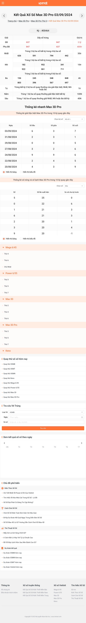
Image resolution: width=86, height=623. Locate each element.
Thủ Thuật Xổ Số (11, 528)
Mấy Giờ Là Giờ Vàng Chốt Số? (14, 533)
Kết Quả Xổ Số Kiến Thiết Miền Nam (35, 592)
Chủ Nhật (7, 267)
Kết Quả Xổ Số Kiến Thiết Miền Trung (35, 595)
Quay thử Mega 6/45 (11, 383)
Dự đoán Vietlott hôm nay (12, 567)
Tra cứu (43, 428)
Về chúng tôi (5, 590)
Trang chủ (12, 21)
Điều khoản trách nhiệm (9, 592)
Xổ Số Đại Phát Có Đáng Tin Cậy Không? (18, 502)
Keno (8, 350)
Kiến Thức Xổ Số (11, 488)
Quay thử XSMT (9, 369)
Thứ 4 (6, 254)
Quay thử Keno (8, 378)
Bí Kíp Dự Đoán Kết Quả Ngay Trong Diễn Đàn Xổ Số (22, 518)
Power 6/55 (58, 592)
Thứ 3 (6, 280)
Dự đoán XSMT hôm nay (12, 562)
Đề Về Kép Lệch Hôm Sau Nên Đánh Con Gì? (19, 542)
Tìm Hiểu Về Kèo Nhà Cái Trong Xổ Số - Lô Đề (20, 498)
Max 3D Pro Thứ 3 (39, 21)
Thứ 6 (6, 260)
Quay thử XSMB (9, 364)
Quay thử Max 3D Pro (11, 397)
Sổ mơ (73, 590)
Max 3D (56, 595)
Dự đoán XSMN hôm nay (12, 558)
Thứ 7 (6, 293)
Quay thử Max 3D (9, 392)
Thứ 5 (6, 286)
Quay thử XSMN (9, 374)
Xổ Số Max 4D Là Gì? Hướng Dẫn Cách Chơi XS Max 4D (23, 522)
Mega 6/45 (57, 590)
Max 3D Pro (24, 21)
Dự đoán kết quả (11, 548)
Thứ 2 (6, 305)
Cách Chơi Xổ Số (11, 508)
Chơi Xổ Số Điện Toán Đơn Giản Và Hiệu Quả (19, 513)
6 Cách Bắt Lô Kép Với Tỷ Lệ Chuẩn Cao (18, 538)
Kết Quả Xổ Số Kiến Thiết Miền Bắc (35, 590)
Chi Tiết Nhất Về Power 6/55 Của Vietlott (18, 493)
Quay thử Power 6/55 (11, 388)
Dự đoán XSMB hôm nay (12, 553)
